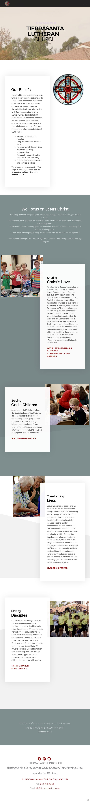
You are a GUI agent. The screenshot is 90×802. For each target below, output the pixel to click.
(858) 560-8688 (47, 784)
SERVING (23, 438)
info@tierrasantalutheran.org (48, 788)
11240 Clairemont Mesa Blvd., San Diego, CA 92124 (45, 779)
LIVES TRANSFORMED (57, 568)
